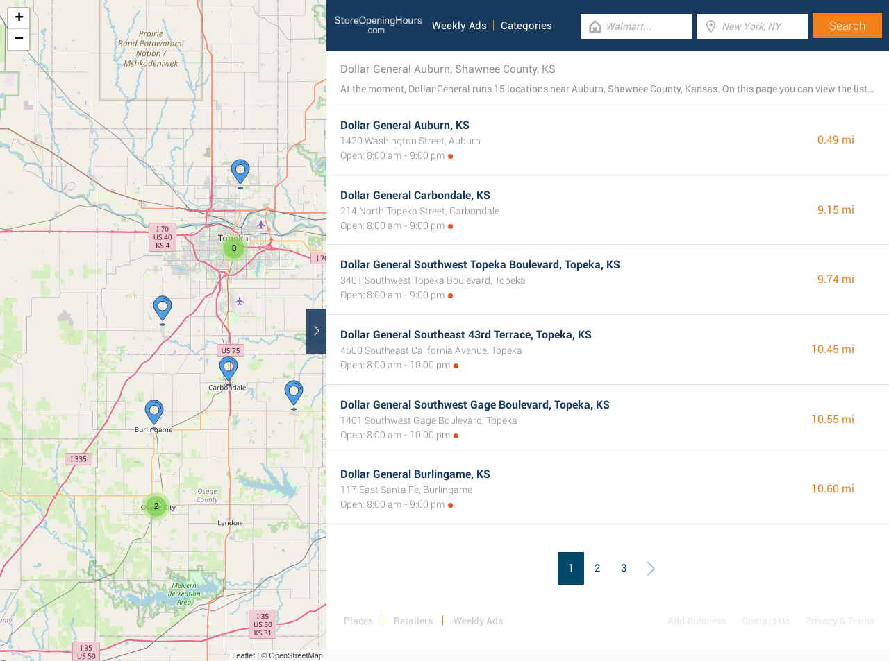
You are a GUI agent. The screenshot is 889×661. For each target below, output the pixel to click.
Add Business (696, 620)
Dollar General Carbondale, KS (415, 195)
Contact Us (766, 620)
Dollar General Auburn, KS (405, 125)
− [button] (19, 39)
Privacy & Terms (839, 620)
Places (358, 620)
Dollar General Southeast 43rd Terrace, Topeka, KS (466, 334)
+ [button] (19, 18)
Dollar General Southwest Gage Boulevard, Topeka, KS (475, 404)
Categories (526, 25)
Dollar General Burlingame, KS (415, 474)
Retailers (413, 620)
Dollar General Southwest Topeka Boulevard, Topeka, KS (480, 264)
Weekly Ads (459, 25)
